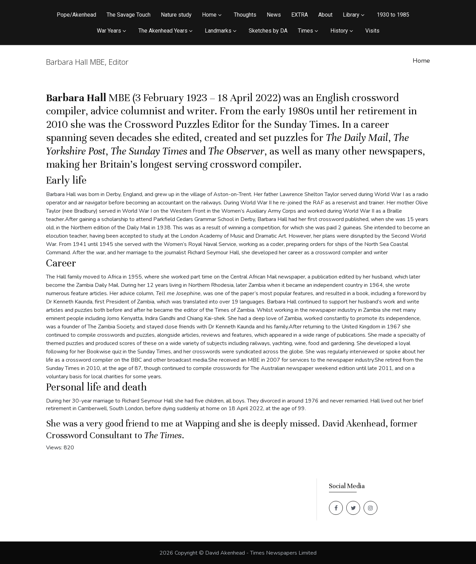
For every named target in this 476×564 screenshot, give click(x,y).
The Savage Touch (128, 14)
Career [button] (61, 263)
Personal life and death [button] (96, 387)
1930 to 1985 (393, 14)
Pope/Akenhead (76, 14)
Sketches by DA (268, 30)
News (274, 14)
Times (305, 30)
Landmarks (218, 30)
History (339, 30)
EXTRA (299, 14)
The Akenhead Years (162, 30)
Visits (372, 30)
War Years (109, 30)
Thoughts (245, 14)
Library (351, 14)
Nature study (176, 14)
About (325, 14)
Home (209, 14)
